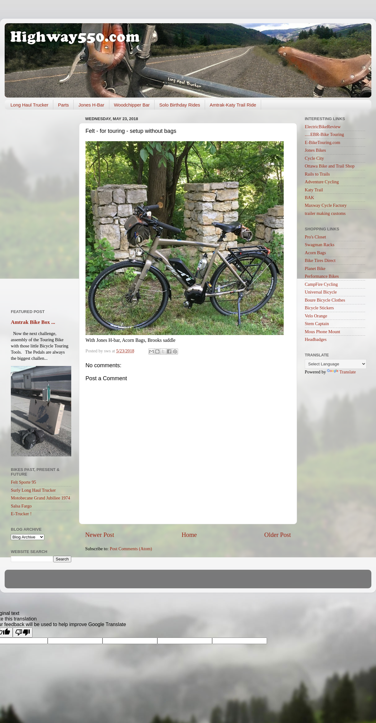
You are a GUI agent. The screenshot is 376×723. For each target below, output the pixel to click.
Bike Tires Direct (320, 260)
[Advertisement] (41, 207)
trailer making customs (325, 213)
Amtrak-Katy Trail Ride (233, 104)
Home (189, 534)
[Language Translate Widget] (335, 364)
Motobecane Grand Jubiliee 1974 (40, 497)
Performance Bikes (322, 276)
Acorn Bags (315, 252)
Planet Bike (315, 268)
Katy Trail (314, 189)
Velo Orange (316, 315)
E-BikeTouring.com (322, 142)
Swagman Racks (319, 244)
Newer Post (99, 534)
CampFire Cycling (321, 284)
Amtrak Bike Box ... (33, 322)
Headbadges (315, 339)
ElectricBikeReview (323, 126)
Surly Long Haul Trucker (33, 490)
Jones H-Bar (91, 104)
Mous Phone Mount (322, 331)
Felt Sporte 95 (23, 482)
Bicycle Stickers (319, 307)
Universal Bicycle (321, 292)
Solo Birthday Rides (179, 104)
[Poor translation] (23, 632)
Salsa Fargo (21, 505)
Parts (63, 104)
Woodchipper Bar (132, 104)
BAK (309, 197)
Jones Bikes (315, 150)
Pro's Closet (315, 236)
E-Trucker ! (21, 513)
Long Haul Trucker (30, 104)
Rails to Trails (317, 174)
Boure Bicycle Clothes (325, 300)
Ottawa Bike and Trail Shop (330, 165)
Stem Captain (317, 323)
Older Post (277, 534)
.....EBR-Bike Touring (324, 134)
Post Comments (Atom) (131, 548)
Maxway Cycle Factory (326, 205)
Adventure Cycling (322, 181)
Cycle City (314, 158)
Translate (341, 371)
